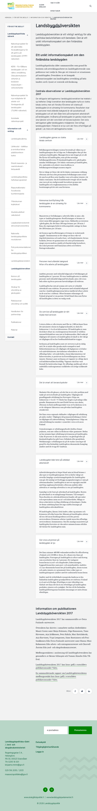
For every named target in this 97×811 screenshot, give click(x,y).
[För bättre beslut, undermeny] (27, 35)
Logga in (40, 752)
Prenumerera (80, 730)
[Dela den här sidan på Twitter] (82, 691)
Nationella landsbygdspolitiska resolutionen (19, 237)
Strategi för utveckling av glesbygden (16, 290)
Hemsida (9, 17)
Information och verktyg (41, 17)
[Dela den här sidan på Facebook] (75, 691)
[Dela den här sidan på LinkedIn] (89, 691)
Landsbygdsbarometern (20, 261)
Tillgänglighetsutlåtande (47, 747)
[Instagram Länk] (51, 789)
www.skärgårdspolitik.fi (34, 797)
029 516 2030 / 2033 (14, 770)
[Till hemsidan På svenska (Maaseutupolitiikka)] (20, 6)
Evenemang (55, 27)
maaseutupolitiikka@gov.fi (16, 774)
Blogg (53, 19)
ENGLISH (42, 7)
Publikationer (16, 322)
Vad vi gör (55, 3)
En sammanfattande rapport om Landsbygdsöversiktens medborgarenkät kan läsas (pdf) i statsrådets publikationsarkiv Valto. (61, 676)
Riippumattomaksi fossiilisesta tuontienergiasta (18, 191)
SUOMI (41, 5)
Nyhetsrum (55, 11)
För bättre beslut (22, 17)
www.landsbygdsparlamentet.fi (59, 797)
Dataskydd (41, 742)
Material (14, 330)
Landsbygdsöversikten (20, 269)
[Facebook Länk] (45, 789)
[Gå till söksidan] (91, 6)
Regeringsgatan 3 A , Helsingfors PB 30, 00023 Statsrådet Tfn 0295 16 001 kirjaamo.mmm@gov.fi (16, 759)
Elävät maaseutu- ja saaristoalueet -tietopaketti (19, 166)
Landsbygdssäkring (19, 139)
